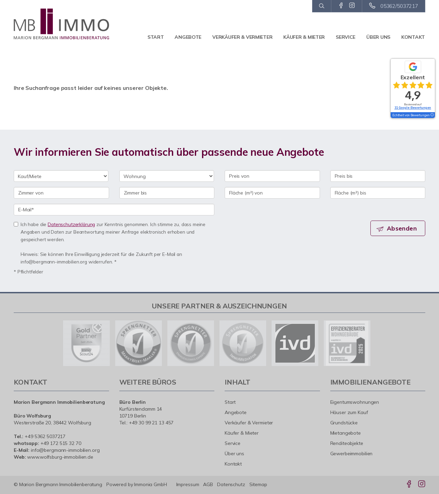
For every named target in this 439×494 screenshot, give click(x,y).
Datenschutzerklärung (71, 224)
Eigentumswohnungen (354, 402)
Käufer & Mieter (304, 37)
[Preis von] (272, 176)
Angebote (188, 37)
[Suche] (321, 6)
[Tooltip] (432, 115)
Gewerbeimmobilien (351, 453)
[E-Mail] (114, 209)
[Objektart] (166, 176)
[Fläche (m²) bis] (378, 193)
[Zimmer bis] (167, 193)
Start (155, 37)
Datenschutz (231, 484)
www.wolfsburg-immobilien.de (60, 457)
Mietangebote (345, 433)
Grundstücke (344, 423)
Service (345, 37)
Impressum (187, 484)
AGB (208, 484)
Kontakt (413, 37)
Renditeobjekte (346, 443)
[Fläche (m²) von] (272, 193)
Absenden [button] (403, 228)
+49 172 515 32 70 (60, 443)
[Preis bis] (378, 176)
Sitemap (258, 484)
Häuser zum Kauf (349, 412)
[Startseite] (61, 24)
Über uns (378, 37)
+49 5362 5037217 (45, 436)
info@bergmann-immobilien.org (65, 450)
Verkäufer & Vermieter (242, 37)
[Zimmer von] (61, 193)
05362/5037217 (399, 6)
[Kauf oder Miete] (61, 176)
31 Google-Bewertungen (412, 107)
